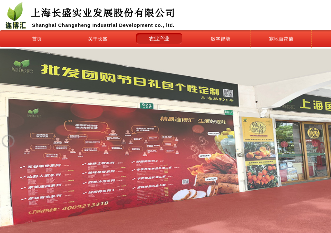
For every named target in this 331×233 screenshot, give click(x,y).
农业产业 (159, 38)
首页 (37, 38)
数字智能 (220, 38)
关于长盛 (97, 38)
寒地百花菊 (281, 38)
